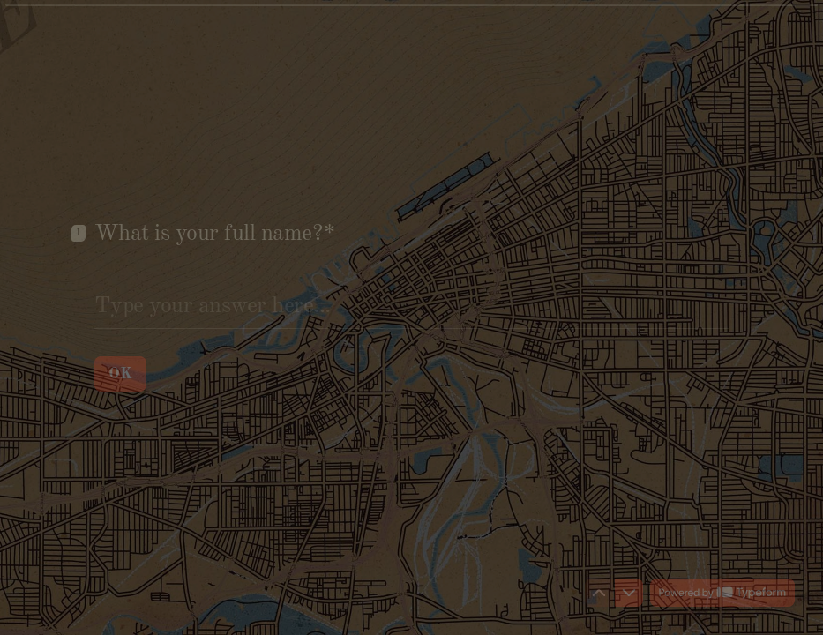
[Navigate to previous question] (599, 593)
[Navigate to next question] (629, 593)
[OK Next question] (120, 373)
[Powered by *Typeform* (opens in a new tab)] (722, 593)
